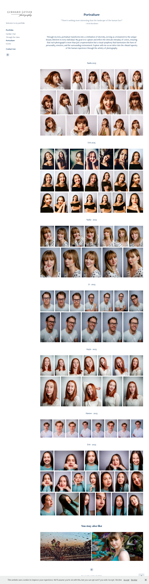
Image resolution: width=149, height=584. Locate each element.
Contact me (11, 49)
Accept (126, 580)
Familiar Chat (11, 34)
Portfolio (9, 30)
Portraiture (10, 40)
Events (8, 44)
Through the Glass (13, 37)
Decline (134, 580)
